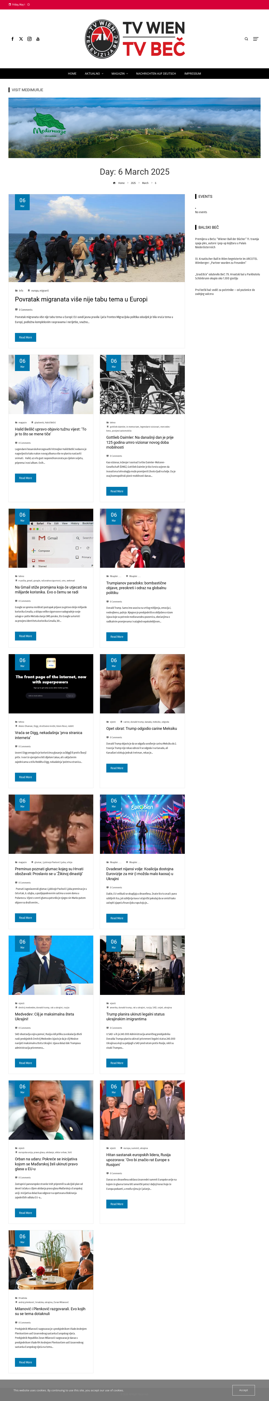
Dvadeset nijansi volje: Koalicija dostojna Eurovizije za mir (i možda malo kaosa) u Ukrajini (139, 874)
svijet (160, 1007)
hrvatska (39, 1302)
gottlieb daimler (117, 426)
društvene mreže (47, 726)
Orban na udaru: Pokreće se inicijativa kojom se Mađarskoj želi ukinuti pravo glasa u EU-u (46, 1164)
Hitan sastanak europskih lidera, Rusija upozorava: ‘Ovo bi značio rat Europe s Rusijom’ (138, 1160)
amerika (113, 1007)
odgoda (165, 722)
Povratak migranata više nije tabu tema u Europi (81, 299)
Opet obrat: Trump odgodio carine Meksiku (141, 728)
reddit (71, 726)
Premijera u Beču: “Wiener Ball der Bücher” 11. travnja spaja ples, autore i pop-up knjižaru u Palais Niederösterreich (227, 243)
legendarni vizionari (149, 426)
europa (35, 290)
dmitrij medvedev (27, 1007)
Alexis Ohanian (26, 726)
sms (64, 580)
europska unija (26, 1152)
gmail (29, 580)
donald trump (137, 722)
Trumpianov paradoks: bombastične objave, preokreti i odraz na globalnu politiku (136, 588)
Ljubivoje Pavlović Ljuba (54, 862)
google (36, 580)
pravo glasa (39, 1152)
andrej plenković (26, 1302)
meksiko (157, 722)
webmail (71, 580)
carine (126, 722)
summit (135, 1148)
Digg (36, 726)
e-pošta (22, 580)
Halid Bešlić (50, 422)
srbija (69, 862)
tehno (113, 422)
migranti (44, 290)
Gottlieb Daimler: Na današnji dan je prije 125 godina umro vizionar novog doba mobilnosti (140, 442)
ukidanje (50, 1152)
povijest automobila (121, 430)
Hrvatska (23, 1298)
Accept (243, 1390)
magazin (23, 422)
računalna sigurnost (51, 580)
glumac (38, 862)
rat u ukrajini (57, 1007)
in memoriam (132, 426)
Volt (70, 1152)
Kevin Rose (61, 726)
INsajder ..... (115, 576)
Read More (25, 337)
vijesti (113, 722)
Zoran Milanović (61, 1302)
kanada (148, 722)
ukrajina (168, 1007)
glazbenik (39, 422)
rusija (149, 1007)
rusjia (66, 1007)
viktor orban (61, 1152)
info (21, 290)
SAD (155, 1007)
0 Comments (23, 309)
